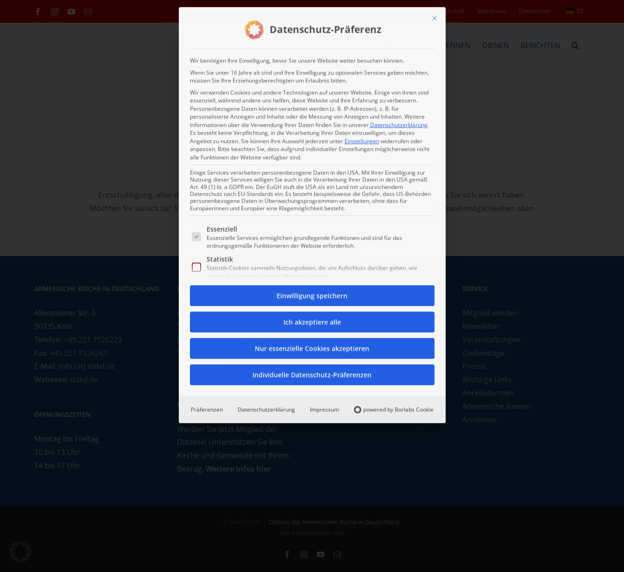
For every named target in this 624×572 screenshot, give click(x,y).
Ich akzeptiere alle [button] (312, 320)
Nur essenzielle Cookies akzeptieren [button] (312, 346)
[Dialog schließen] (434, 16)
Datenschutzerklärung (399, 122)
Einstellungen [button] (362, 139)
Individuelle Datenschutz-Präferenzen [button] (312, 372)
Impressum (324, 407)
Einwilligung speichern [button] (312, 293)
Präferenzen (207, 407)
